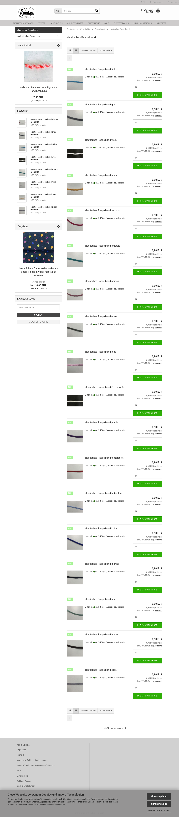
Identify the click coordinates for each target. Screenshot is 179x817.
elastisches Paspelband (27, 30)
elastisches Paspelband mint (100, 599)
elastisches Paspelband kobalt (101, 528)
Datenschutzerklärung (55, 805)
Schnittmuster (75, 23)
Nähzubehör (56, 23)
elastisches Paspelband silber (101, 669)
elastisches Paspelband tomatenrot (104, 457)
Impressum (22, 749)
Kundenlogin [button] (156, 2)
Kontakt (20, 755)
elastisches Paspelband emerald (102, 245)
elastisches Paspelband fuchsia (102, 210)
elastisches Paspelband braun (101, 634)
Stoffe (41, 23)
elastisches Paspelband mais (101, 175)
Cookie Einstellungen (26, 786)
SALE (106, 23)
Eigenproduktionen (23, 23)
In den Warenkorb (147, 95)
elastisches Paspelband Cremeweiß (104, 387)
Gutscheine (94, 23)
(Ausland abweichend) (115, 77)
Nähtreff (161, 23)
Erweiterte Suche (38, 322)
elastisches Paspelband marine (102, 563)
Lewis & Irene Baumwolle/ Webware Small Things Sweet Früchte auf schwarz (38, 272)
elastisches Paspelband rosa (100, 351)
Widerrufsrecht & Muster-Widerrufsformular (36, 765)
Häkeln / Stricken (142, 23)
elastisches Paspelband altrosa (102, 281)
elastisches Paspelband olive (101, 316)
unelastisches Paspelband (28, 36)
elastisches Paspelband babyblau (103, 493)
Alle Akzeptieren (159, 796)
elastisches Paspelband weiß (101, 139)
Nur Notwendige (159, 804)
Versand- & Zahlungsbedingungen (31, 760)
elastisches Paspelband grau (100, 104)
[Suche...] (58, 11)
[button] (143, 2)
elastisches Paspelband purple (101, 422)
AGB (19, 770)
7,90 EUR (38, 97)
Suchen (38, 315)
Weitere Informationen (159, 810)
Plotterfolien (121, 23)
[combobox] (88, 51)
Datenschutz (22, 776)
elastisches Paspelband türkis (101, 69)
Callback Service (24, 781)
